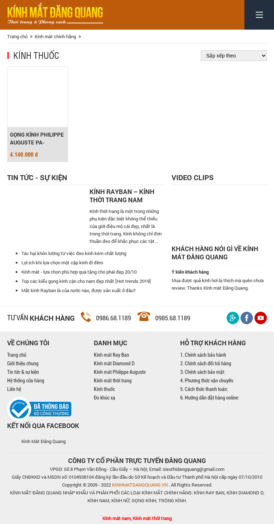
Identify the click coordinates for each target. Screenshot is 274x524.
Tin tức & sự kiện (23, 372)
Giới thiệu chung (23, 363)
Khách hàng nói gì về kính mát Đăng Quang (215, 253)
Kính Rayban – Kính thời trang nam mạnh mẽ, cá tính (122, 196)
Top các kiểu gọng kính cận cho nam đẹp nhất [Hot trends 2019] (86, 281)
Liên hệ (14, 389)
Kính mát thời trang (113, 380)
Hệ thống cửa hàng (25, 380)
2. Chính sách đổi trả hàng (205, 363)
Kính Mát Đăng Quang (43, 441)
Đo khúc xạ (104, 398)
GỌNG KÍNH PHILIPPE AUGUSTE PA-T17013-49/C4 (37, 138)
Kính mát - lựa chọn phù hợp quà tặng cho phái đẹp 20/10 (79, 272)
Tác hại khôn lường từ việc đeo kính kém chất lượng (73, 253)
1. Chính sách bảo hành (203, 355)
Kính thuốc (36, 55)
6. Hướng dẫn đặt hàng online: (209, 398)
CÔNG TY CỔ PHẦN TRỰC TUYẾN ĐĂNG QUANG (137, 460)
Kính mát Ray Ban (111, 355)
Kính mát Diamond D (114, 363)
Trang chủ (16, 355)
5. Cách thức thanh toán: (204, 389)
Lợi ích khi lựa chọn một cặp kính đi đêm (62, 262)
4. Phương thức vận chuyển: (207, 380)
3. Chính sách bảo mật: (202, 372)
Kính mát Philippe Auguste (120, 372)
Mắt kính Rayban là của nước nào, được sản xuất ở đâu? (78, 290)
